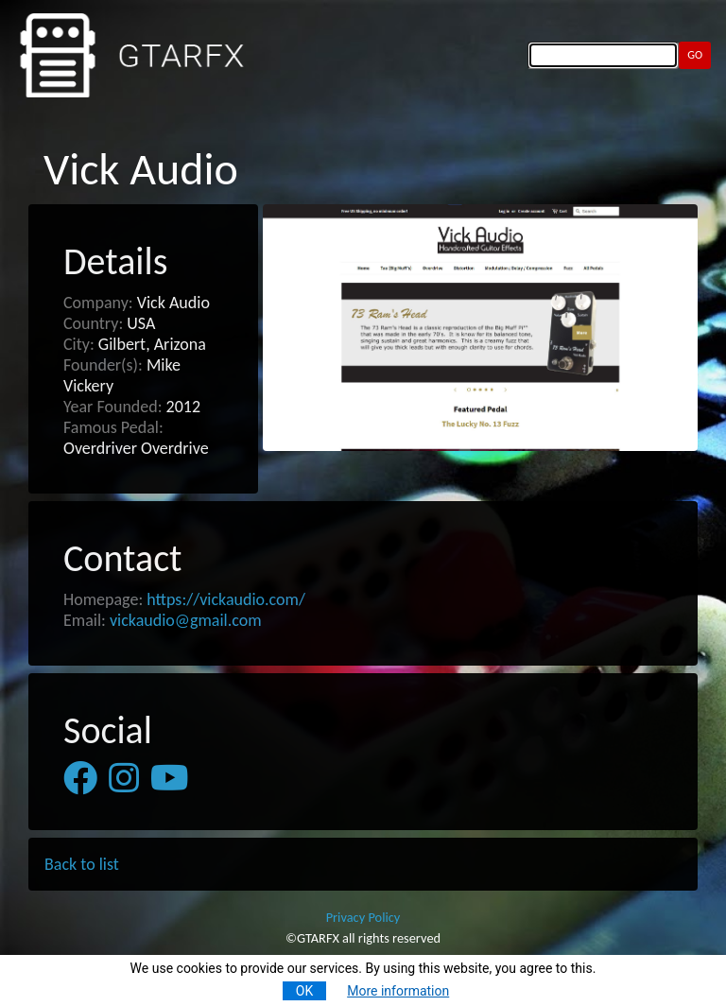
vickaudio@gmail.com (186, 620)
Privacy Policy (363, 917)
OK (304, 990)
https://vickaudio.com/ (226, 599)
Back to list (81, 864)
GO (694, 54)
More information (398, 990)
